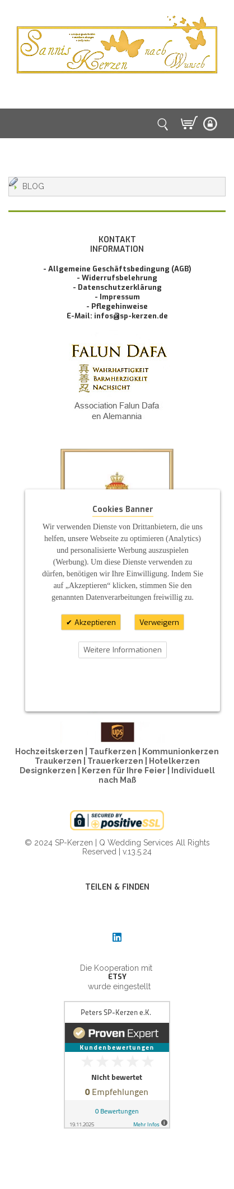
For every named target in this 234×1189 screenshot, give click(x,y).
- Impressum (117, 297)
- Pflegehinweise (117, 306)
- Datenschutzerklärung (117, 287)
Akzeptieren (94, 622)
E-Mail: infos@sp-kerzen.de (117, 316)
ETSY (117, 976)
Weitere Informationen (122, 650)
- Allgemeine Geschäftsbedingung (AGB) (117, 269)
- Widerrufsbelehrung (117, 278)
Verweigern (159, 622)
